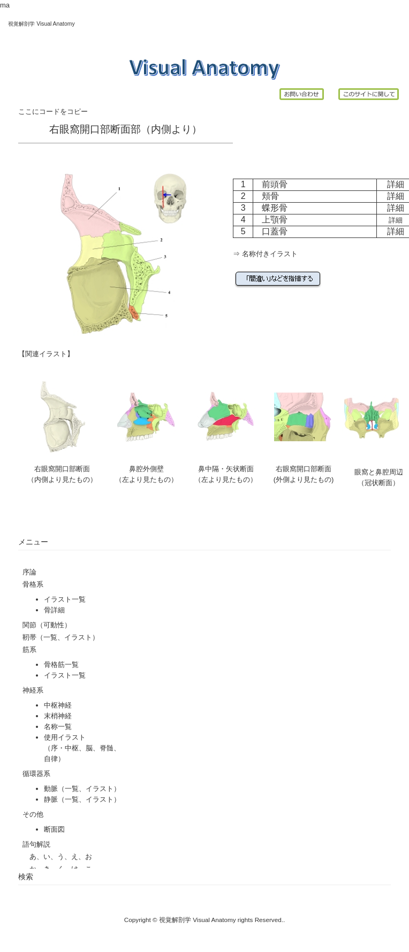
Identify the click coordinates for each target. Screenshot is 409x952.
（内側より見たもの (58, 479)
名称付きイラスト (270, 254)
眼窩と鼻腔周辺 (378, 472)
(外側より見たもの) (304, 479)
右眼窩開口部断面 (62, 469)
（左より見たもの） (225, 479)
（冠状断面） (378, 483)
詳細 (395, 184)
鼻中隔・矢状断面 (226, 469)
